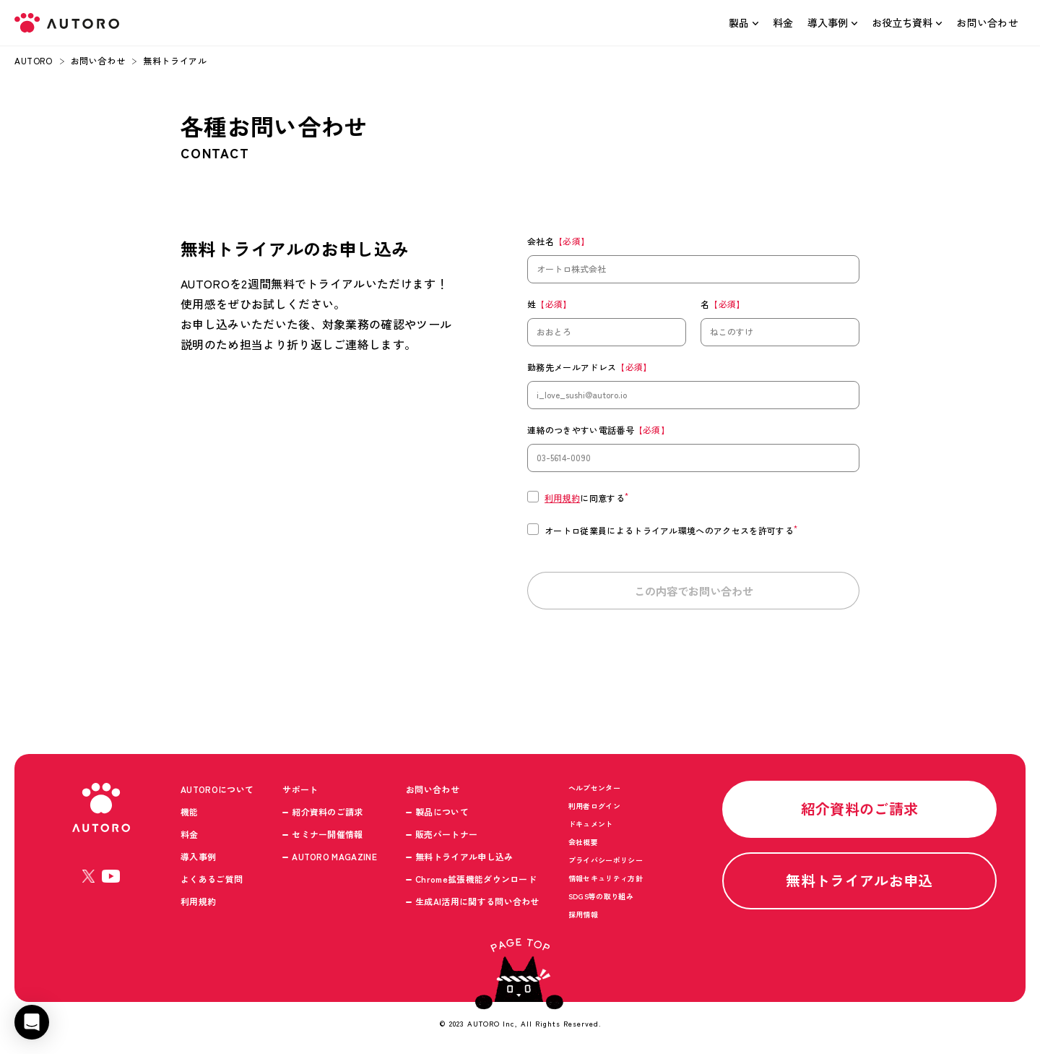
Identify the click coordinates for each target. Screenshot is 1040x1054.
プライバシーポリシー (605, 865)
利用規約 (562, 498)
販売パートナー (446, 840)
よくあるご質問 (212, 884)
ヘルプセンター (594, 793)
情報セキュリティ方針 (605, 883)
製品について (442, 817)
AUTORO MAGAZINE (334, 862)
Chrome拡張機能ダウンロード (476, 884)
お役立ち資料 (902, 22)
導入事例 (827, 22)
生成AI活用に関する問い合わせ (477, 907)
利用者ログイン (594, 811)
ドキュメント (590, 829)
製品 (739, 22)
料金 (783, 22)
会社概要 (583, 847)
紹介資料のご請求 (327, 817)
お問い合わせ (987, 22)
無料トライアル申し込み (464, 862)
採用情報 (583, 919)
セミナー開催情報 (327, 840)
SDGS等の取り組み (600, 901)
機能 (190, 817)
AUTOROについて (217, 795)
